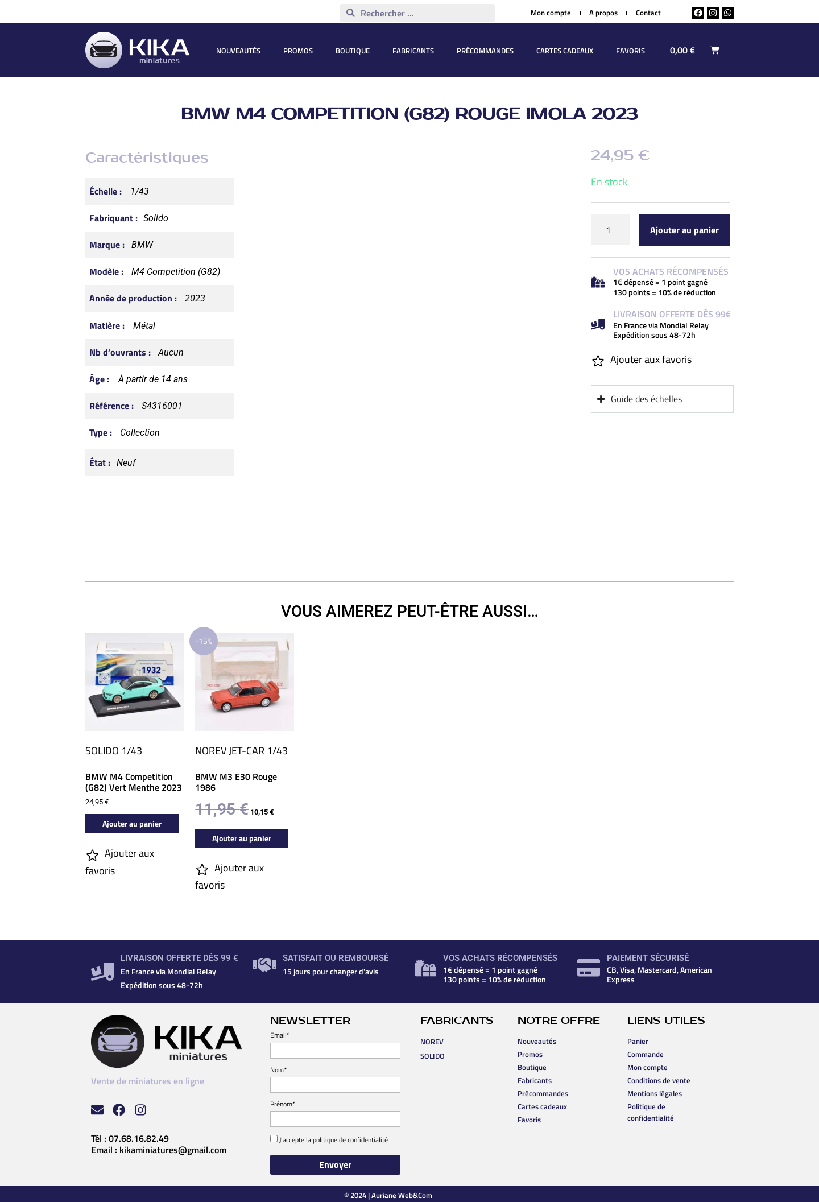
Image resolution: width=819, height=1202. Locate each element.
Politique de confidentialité (650, 1112)
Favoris (630, 50)
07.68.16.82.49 (139, 1138)
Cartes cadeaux (564, 50)
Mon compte (647, 1067)
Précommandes (485, 50)
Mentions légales (654, 1093)
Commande (645, 1054)
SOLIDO (102, 750)
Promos (298, 50)
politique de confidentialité (350, 1139)
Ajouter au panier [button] (132, 823)
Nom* (278, 1069)
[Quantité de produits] (611, 230)
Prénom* (282, 1103)
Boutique (353, 50)
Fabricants (413, 50)
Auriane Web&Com (401, 1195)
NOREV (210, 750)
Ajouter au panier (684, 230)
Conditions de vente (658, 1080)
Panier (637, 1041)
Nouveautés (238, 50)
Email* (279, 1035)
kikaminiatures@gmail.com (172, 1149)
